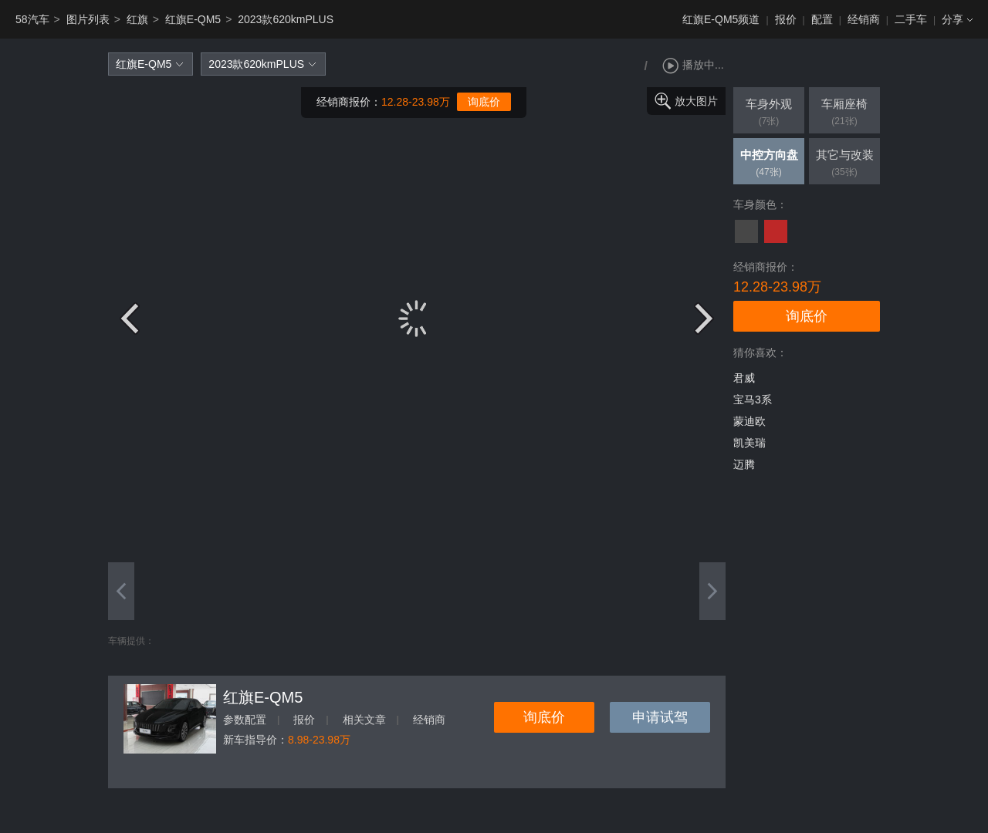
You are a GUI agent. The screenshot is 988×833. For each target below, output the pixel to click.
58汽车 (32, 19)
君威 (744, 378)
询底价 (484, 102)
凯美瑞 (749, 443)
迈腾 (744, 464)
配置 (822, 19)
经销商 (864, 19)
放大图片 (696, 101)
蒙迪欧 (749, 421)
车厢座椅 (844, 113)
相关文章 (364, 719)
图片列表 (88, 19)
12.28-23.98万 (415, 102)
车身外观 (769, 113)
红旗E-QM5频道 (721, 19)
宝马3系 (752, 399)
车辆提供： (131, 641)
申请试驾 (660, 717)
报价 (786, 19)
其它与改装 (844, 164)
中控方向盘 (769, 164)
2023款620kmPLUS (285, 19)
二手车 (911, 19)
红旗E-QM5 (193, 19)
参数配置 (244, 719)
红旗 (137, 19)
